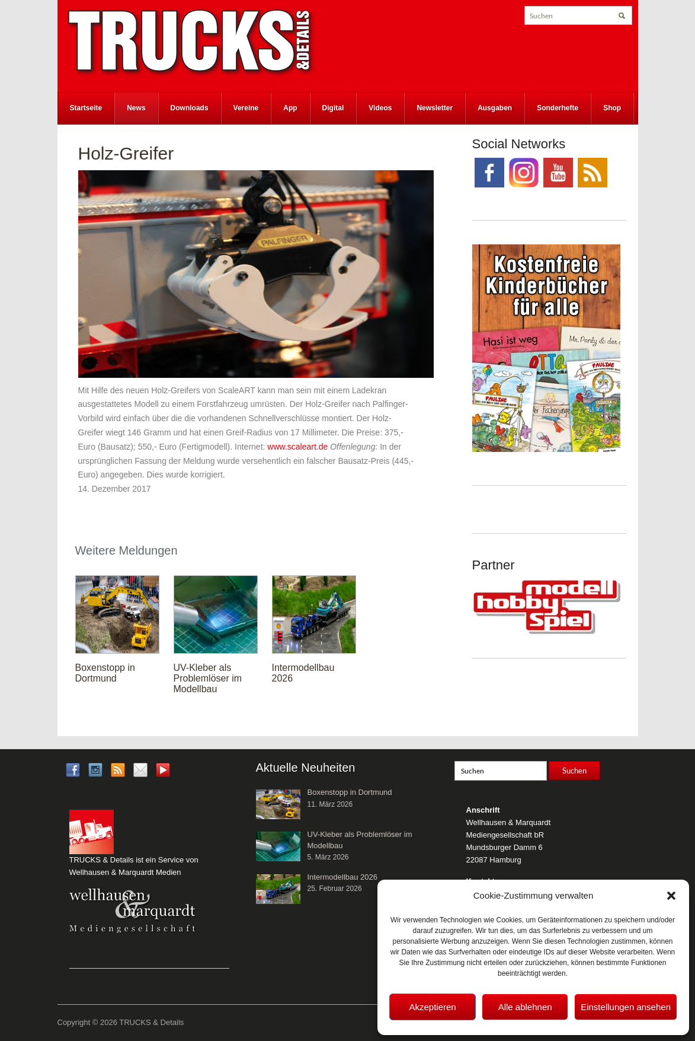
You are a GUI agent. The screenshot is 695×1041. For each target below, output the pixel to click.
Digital (333, 108)
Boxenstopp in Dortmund (105, 673)
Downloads (190, 108)
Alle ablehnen (525, 1007)
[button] (671, 896)
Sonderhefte (557, 108)
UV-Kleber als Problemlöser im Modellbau (208, 678)
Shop (612, 108)
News (136, 108)
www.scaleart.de (297, 446)
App (290, 108)
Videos (380, 108)
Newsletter (435, 108)
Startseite (86, 108)
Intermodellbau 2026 (343, 877)
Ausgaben (495, 108)
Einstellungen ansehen (626, 1007)
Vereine (246, 108)
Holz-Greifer (126, 153)
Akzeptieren (432, 1007)
